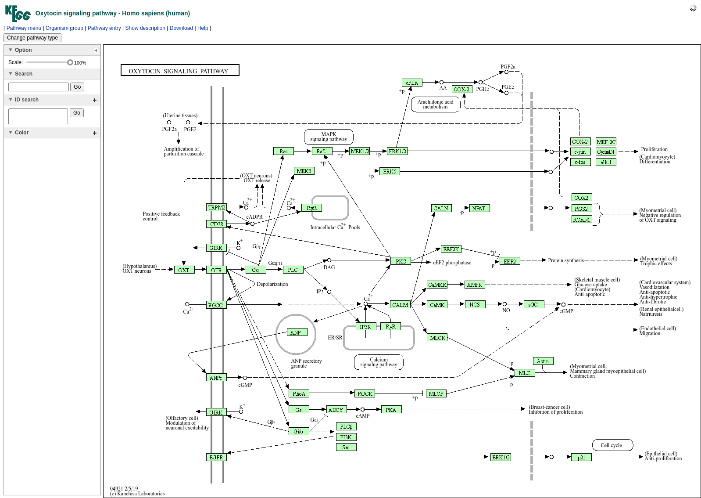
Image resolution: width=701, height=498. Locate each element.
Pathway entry (104, 28)
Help (202, 28)
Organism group (64, 28)
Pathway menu (24, 28)
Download (181, 28)
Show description (145, 28)
